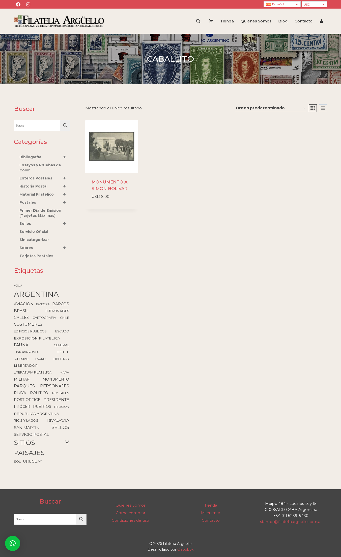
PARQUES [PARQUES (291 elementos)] (24, 385)
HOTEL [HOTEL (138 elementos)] (62, 352)
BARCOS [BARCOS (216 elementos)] (60, 303)
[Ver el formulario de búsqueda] (198, 21)
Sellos (44, 224)
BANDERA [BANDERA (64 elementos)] (43, 304)
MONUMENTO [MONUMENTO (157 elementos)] (56, 379)
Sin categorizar (34, 239)
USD (307, 4)
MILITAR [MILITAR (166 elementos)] (22, 379)
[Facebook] (18, 4)
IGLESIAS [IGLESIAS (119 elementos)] (21, 359)
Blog (283, 21)
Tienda (227, 21)
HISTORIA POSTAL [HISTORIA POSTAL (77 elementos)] (27, 352)
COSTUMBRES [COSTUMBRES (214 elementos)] (28, 324)
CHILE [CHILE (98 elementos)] (64, 318)
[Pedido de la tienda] (270, 108)
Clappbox (185, 549)
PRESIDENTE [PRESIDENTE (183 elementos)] (56, 399)
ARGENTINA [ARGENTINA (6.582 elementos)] (36, 294)
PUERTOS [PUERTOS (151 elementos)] (42, 406)
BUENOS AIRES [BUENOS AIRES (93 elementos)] (57, 311)
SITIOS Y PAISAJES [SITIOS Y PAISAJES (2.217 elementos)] (41, 447)
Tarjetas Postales (36, 256)
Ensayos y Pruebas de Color (40, 167)
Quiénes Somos (256, 21)
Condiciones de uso (130, 520)
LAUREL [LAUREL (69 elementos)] (40, 359)
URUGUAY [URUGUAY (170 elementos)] (32, 461)
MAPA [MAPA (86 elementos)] (64, 372)
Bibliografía (44, 157)
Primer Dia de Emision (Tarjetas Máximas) (40, 213)
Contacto (303, 21)
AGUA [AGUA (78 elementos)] (18, 285)
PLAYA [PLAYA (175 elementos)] (20, 393)
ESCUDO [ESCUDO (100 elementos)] (62, 331)
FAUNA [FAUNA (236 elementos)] (21, 345)
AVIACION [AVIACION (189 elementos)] (24, 303)
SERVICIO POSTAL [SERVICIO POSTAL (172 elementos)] (31, 434)
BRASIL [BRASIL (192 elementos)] (21, 310)
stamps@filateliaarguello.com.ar (291, 521)
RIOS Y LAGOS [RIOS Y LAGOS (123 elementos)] (26, 420)
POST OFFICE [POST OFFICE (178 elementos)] (27, 399)
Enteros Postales (44, 178)
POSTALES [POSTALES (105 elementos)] (60, 393)
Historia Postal (44, 186)
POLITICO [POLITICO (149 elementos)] (39, 393)
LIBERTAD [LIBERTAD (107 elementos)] (61, 359)
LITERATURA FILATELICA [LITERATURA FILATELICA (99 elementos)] (32, 372)
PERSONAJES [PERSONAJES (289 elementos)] (54, 385)
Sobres (44, 248)
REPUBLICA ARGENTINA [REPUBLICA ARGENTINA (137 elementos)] (36, 414)
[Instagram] (28, 4)
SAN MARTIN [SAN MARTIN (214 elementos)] (27, 427)
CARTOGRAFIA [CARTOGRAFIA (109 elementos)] (44, 318)
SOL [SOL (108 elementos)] (17, 461)
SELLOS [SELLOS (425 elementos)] (60, 427)
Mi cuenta (210, 512)
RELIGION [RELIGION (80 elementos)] (61, 407)
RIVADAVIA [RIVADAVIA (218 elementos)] (58, 420)
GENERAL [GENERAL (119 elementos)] (61, 345)
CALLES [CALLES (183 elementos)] (21, 317)
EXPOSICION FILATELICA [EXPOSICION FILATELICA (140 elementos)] (37, 338)
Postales (44, 202)
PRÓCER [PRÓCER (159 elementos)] (22, 406)
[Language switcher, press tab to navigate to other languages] (282, 4)
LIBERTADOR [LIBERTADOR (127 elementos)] (26, 365)
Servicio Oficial (33, 231)
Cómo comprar (130, 512)
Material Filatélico (44, 194)
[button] (12, 543)
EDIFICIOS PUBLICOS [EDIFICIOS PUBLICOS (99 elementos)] (30, 331)
